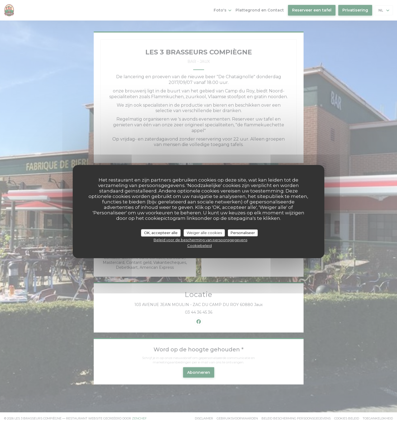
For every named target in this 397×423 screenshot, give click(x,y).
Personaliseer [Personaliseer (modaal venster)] (243, 233)
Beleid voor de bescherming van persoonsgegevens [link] (200, 240)
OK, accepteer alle (161, 233)
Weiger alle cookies (204, 233)
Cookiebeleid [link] (199, 245)
